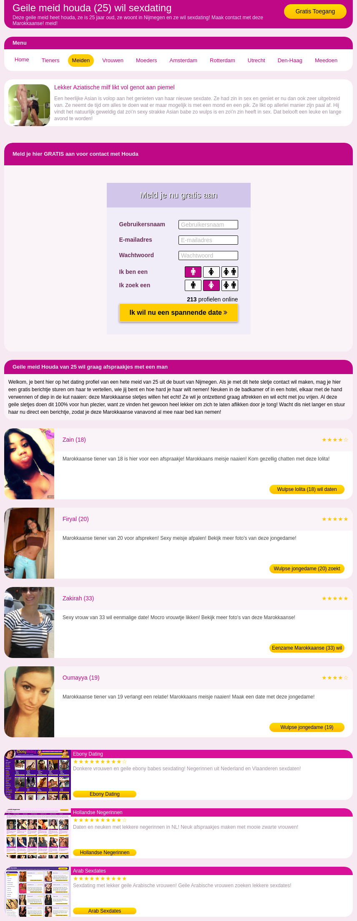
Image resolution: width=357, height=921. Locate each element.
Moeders (146, 60)
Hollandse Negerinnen (105, 852)
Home (22, 59)
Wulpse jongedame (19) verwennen (306, 728)
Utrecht (256, 60)
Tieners (51, 60)
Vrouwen (112, 60)
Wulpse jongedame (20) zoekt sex (307, 569)
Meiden (81, 60)
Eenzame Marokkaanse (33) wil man (307, 649)
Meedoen (326, 60)
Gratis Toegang (315, 11)
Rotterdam (222, 60)
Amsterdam (183, 60)
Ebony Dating (105, 794)
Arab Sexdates (104, 911)
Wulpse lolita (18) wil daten (307, 489)
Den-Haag (290, 60)
